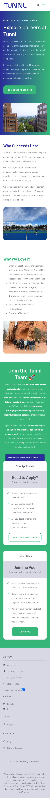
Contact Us (11, 665)
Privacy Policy (9, 774)
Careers (10, 725)
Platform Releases (14, 748)
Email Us (25, 631)
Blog (9, 741)
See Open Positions (25, 537)
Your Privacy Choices (11, 690)
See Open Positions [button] (20, 90)
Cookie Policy (22, 774)
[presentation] (44, 5)
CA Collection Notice (38, 774)
